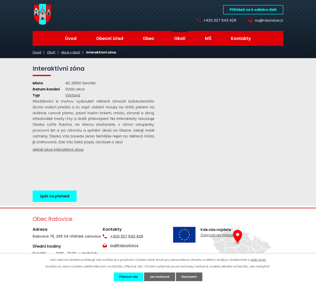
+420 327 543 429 (219, 20)
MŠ (208, 38)
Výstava (72, 95)
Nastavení (189, 277)
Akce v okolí (70, 52)
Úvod (71, 38)
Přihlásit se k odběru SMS (253, 9)
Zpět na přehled (54, 196)
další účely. (259, 260)
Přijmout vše (128, 277)
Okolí (179, 38)
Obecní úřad (109, 38)
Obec (148, 38)
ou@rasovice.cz (269, 20)
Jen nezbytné (159, 277)
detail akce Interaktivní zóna (58, 149)
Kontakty (241, 38)
